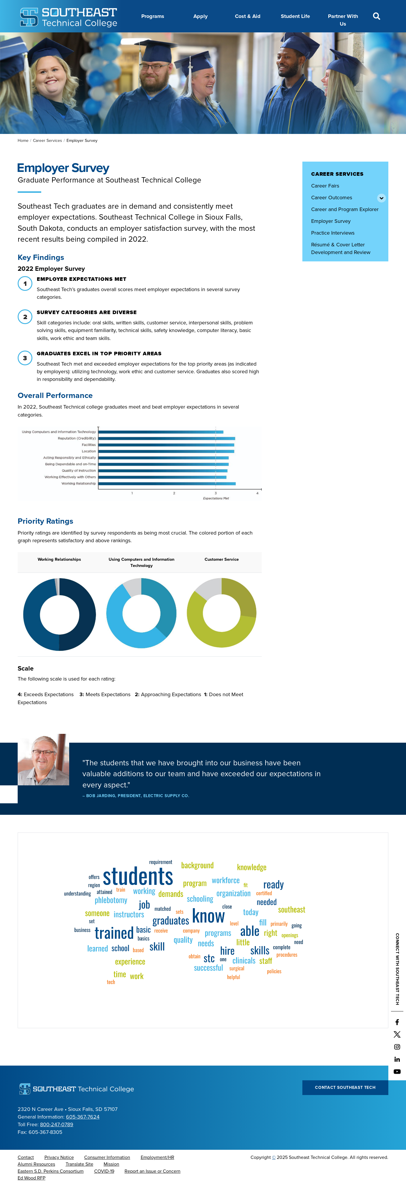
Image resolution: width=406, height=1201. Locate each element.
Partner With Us (343, 20)
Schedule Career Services (341, 279)
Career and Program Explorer (345, 224)
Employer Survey (331, 236)
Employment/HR (157, 1172)
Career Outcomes (331, 212)
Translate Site (79, 1179)
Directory (188, 39)
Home (23, 155)
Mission (111, 1179)
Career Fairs (325, 200)
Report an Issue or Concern (152, 1186)
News (214, 39)
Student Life (295, 16)
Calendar (160, 39)
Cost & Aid (248, 16)
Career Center (126, 39)
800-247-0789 (56, 1139)
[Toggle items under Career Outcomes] (381, 212)
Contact (26, 1172)
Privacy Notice (59, 1172)
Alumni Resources (36, 1179)
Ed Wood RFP (31, 1193)
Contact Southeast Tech (345, 1102)
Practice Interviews (332, 247)
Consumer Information (107, 1172)
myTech (271, 39)
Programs (152, 16)
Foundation (241, 39)
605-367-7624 (83, 1131)
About (95, 39)
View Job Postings (332, 290)
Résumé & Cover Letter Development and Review (340, 263)
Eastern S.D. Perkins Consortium (51, 1186)
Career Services (47, 155)
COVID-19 (104, 1186)
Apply (200, 16)
